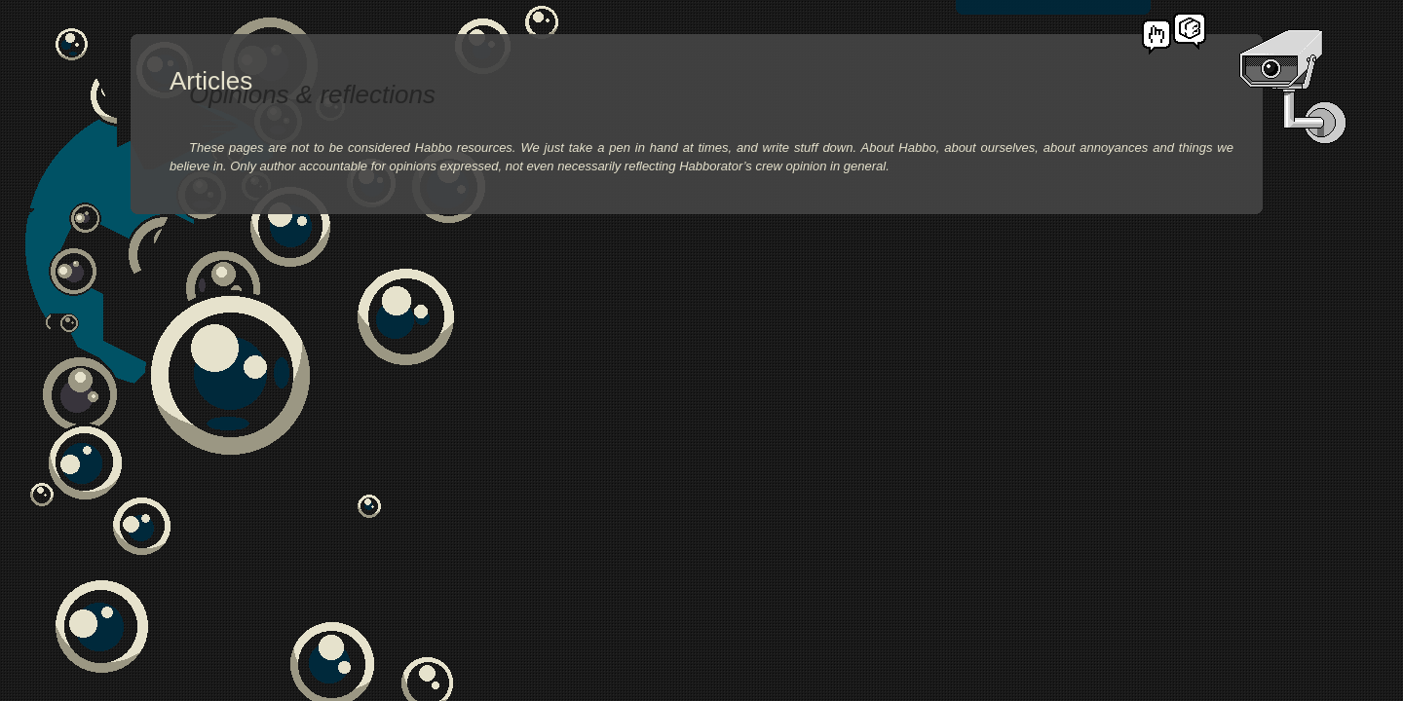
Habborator (1189, 31)
